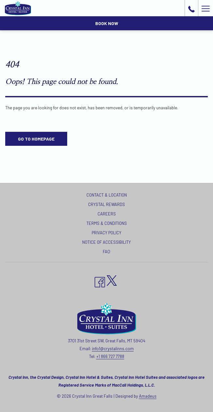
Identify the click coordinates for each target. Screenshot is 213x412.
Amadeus (148, 396)
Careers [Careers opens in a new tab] (107, 213)
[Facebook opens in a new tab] (100, 281)
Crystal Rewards (106, 204)
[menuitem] (106, 195)
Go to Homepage (36, 139)
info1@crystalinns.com (113, 348)
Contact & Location (106, 195)
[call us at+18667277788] (191, 8)
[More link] (205, 8)
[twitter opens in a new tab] (112, 279)
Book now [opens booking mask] (106, 23)
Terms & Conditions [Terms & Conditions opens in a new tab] (106, 223)
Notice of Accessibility (106, 242)
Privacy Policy (106, 232)
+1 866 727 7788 (110, 356)
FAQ (106, 251)
